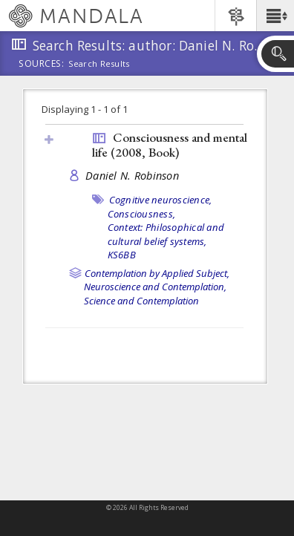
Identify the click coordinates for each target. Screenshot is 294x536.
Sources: (42, 64)
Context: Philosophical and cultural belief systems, (166, 234)
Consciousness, (142, 213)
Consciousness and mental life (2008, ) (169, 145)
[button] (275, 15)
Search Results (99, 64)
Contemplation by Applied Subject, (157, 273)
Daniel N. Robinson (132, 176)
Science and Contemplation (141, 300)
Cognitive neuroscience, (160, 199)
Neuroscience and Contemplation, (155, 286)
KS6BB (122, 254)
